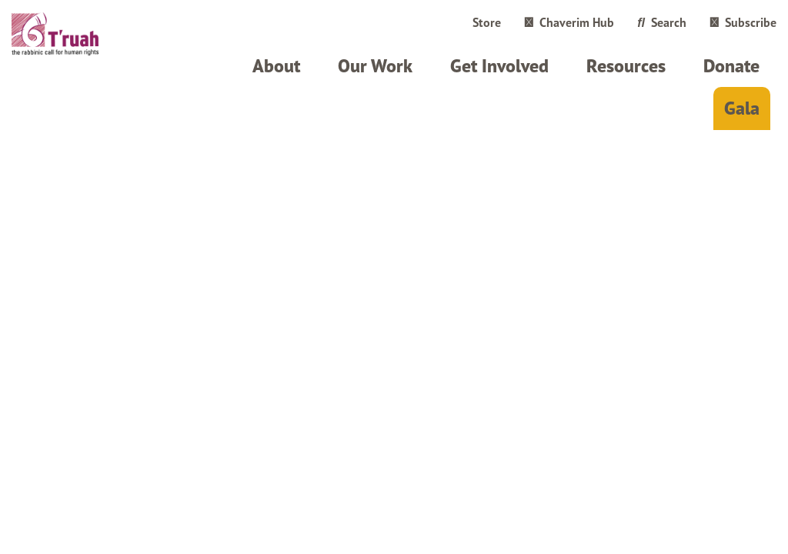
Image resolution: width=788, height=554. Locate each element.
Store (486, 22)
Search (661, 22)
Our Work (375, 66)
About (276, 66)
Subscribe (743, 22)
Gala (742, 108)
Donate (731, 66)
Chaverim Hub (569, 22)
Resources (626, 66)
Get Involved (499, 66)
